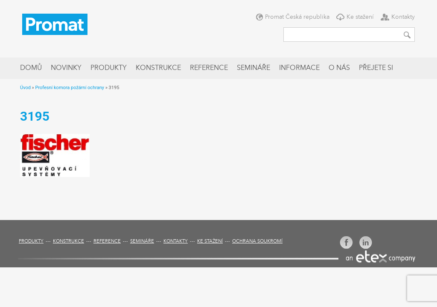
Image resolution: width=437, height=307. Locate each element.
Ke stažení (360, 17)
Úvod (25, 87)
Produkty (108, 68)
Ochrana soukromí (257, 241)
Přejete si (376, 68)
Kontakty (403, 17)
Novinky (66, 68)
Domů (31, 68)
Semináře (253, 68)
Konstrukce (158, 68)
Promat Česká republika (297, 17)
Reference (209, 68)
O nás (339, 68)
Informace (299, 68)
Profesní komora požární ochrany (69, 87)
